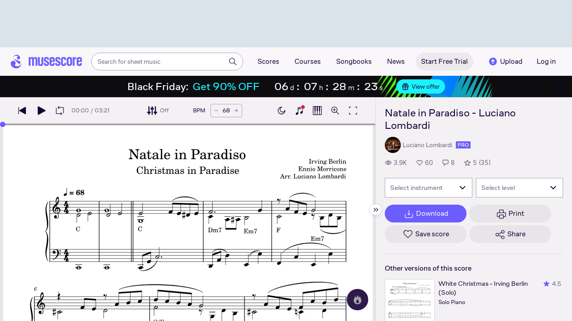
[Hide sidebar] (375, 209)
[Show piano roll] (317, 110)
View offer (421, 86)
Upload (505, 61)
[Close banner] (559, 86)
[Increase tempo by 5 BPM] (236, 110)
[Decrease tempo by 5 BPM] (216, 110)
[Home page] (46, 61)
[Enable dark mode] (281, 110)
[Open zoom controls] (335, 110)
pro (463, 145)
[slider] (2, 124)
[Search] (233, 61)
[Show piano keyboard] (299, 110)
